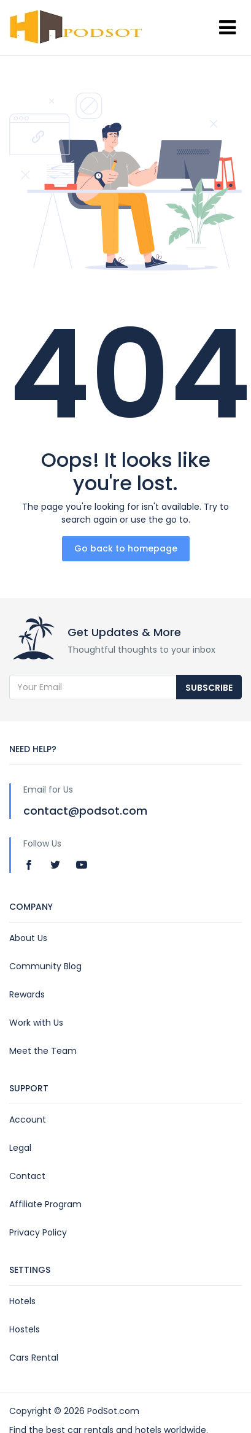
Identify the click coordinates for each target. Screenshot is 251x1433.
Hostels (24, 1329)
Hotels (22, 1301)
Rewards (27, 994)
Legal (20, 1148)
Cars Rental (33, 1357)
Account (27, 1119)
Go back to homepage (125, 548)
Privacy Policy (38, 1232)
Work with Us (36, 1022)
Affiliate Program (45, 1204)
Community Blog (45, 966)
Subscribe (209, 688)
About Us (28, 938)
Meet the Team (43, 1051)
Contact (27, 1176)
